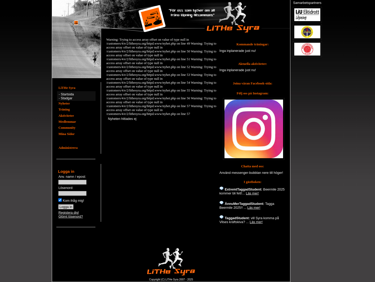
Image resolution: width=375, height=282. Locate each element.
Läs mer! (252, 193)
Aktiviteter (66, 116)
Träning (64, 109)
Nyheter (64, 103)
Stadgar (66, 98)
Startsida (67, 94)
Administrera (68, 148)
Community (66, 128)
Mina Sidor (66, 134)
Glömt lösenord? (70, 216)
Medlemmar (67, 122)
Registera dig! (68, 212)
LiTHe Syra (66, 88)
